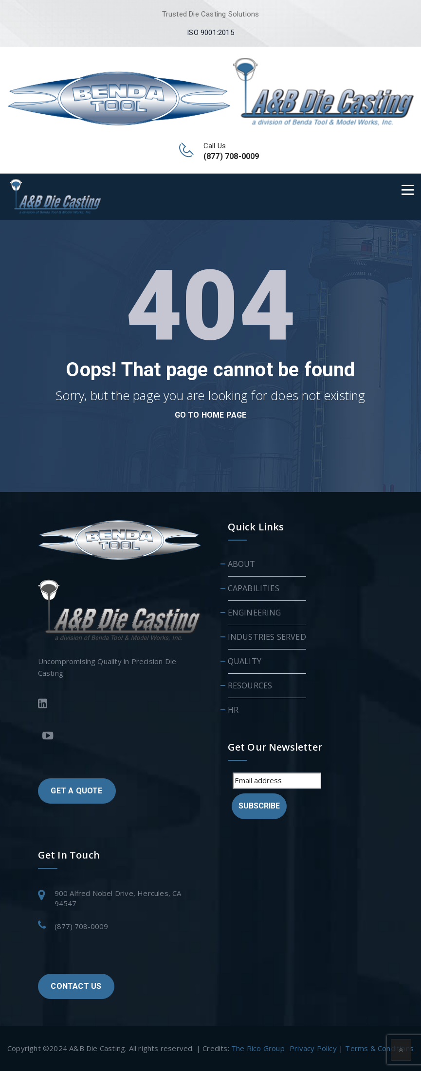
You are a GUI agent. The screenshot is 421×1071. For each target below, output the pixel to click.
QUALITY (244, 661)
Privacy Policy (313, 1048)
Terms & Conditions (379, 1048)
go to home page (211, 415)
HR (233, 709)
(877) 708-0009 (81, 926)
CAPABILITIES (253, 588)
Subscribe (259, 805)
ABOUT (242, 564)
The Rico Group (258, 1048)
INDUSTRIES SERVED (267, 637)
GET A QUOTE (76, 790)
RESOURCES (250, 685)
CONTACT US (76, 986)
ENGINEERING (254, 612)
